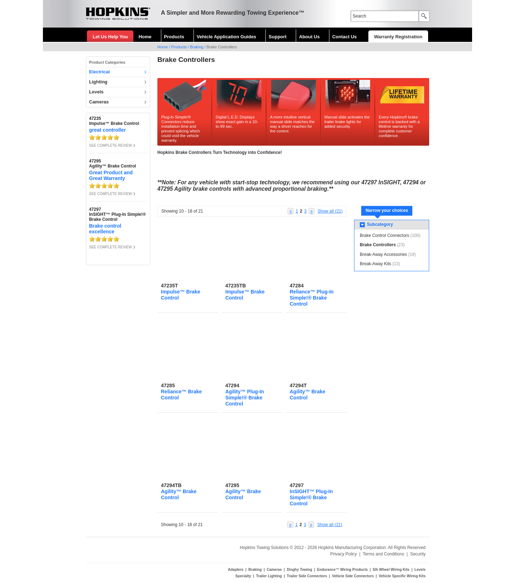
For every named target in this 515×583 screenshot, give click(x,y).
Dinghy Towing (299, 570)
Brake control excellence (105, 228)
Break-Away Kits (375, 263)
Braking (196, 47)
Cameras (99, 102)
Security (418, 554)
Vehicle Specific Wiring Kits (402, 576)
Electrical (99, 71)
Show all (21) (330, 211)
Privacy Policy (343, 554)
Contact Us (344, 36)
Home (144, 36)
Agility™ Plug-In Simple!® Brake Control (244, 398)
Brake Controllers (378, 244)
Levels (96, 91)
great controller (107, 130)
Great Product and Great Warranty (111, 175)
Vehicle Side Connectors (353, 576)
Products (174, 36)
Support (277, 36)
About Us (309, 36)
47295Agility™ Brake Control (112, 164)
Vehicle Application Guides (226, 36)
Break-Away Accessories (383, 254)
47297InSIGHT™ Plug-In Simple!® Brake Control (117, 214)
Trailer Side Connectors (307, 576)
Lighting (98, 81)
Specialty (243, 576)
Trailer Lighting (269, 576)
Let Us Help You (110, 36)
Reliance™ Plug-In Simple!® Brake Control (312, 298)
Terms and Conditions (383, 554)
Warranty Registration (398, 36)
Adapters (235, 570)
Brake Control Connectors (384, 235)
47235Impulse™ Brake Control (114, 121)
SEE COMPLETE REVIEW (110, 145)
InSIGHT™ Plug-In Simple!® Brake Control (311, 497)
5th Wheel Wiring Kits (391, 570)
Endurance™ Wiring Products (342, 570)
